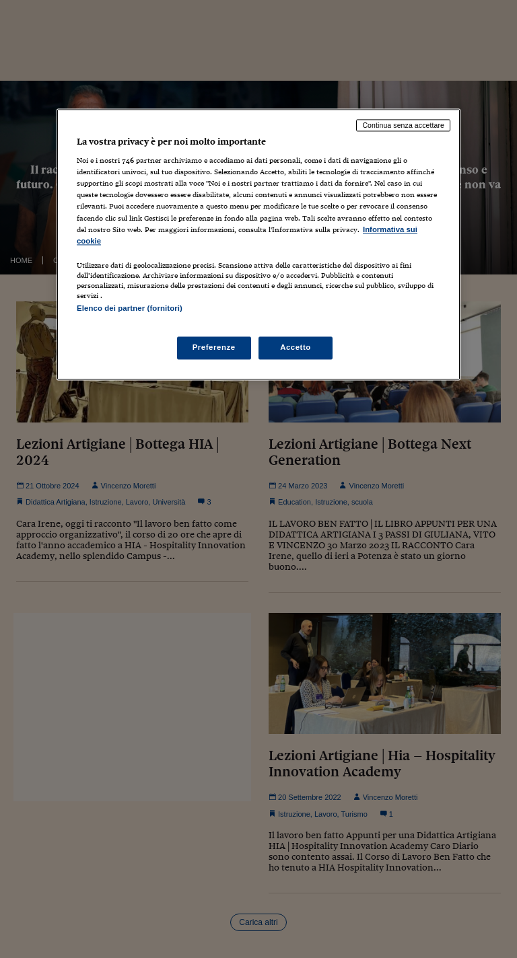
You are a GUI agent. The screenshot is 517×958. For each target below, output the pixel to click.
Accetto (295, 347)
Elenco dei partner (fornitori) (129, 308)
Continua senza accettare (403, 125)
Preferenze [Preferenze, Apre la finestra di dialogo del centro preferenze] (214, 347)
